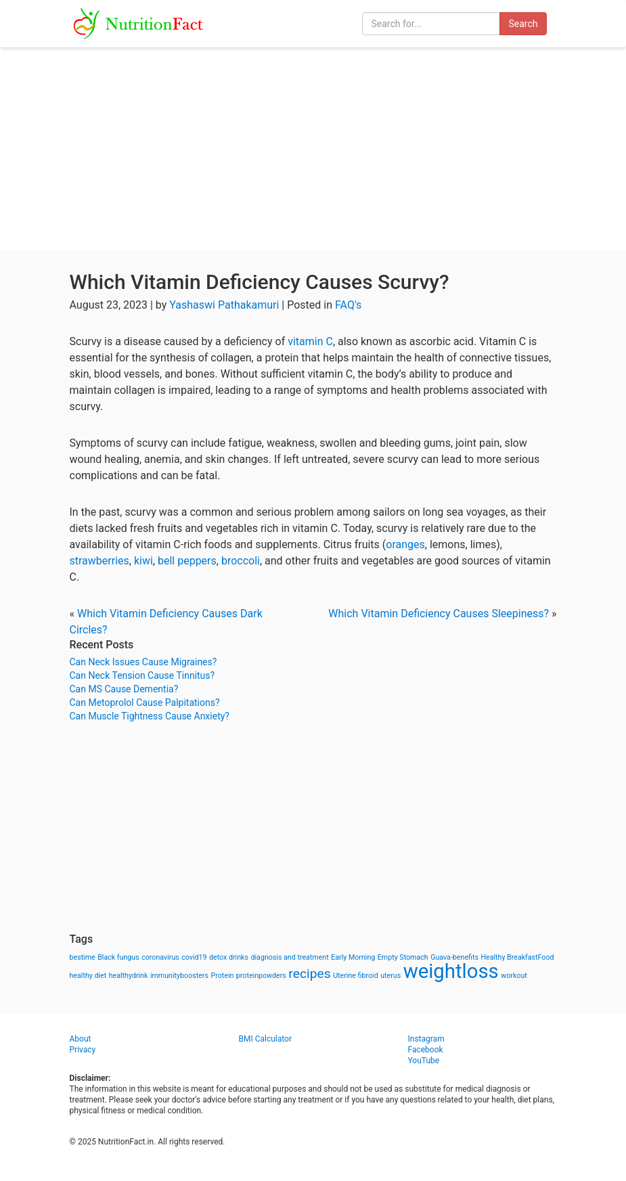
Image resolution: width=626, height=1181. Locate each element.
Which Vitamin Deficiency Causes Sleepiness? (438, 613)
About (80, 1039)
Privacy (83, 1049)
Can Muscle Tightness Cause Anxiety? (149, 716)
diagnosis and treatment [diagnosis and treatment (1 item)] (290, 957)
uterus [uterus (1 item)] (390, 975)
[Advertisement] (313, 149)
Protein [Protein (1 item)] (221, 975)
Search (522, 23)
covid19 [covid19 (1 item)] (193, 957)
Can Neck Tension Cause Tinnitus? (142, 675)
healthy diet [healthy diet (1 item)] (88, 975)
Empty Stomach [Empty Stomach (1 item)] (403, 957)
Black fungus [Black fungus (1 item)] (118, 957)
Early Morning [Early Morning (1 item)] (353, 957)
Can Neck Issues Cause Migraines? (143, 661)
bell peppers (187, 560)
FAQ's (348, 304)
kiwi (143, 560)
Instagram (426, 1039)
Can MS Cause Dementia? (124, 689)
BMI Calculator (265, 1039)
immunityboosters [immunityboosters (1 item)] (179, 975)
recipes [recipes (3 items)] (309, 973)
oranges (405, 544)
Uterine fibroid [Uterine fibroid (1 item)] (355, 975)
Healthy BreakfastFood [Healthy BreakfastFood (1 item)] (517, 957)
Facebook (425, 1049)
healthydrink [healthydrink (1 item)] (128, 975)
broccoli (240, 560)
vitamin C (310, 341)
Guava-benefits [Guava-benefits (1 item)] (454, 957)
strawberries (99, 560)
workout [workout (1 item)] (514, 975)
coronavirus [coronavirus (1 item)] (160, 957)
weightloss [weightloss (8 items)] (451, 971)
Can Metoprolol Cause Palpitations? (145, 702)
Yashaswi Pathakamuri (224, 304)
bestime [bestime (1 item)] (82, 957)
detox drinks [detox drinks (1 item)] (228, 957)
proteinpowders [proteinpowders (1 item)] (261, 975)
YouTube (424, 1060)
